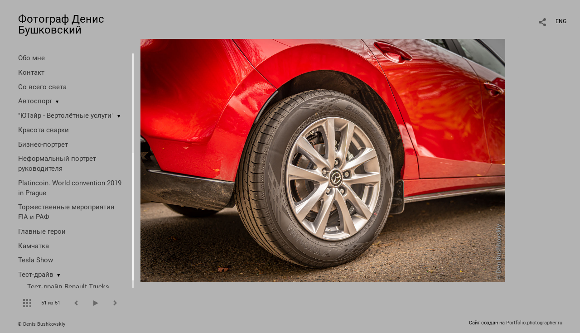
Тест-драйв (35, 274)
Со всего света (42, 87)
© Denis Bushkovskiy (41, 324)
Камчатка (33, 246)
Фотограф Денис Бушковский (61, 24)
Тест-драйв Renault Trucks (68, 287)
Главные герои (42, 231)
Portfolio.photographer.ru (534, 323)
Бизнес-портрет (43, 144)
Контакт (31, 72)
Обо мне (31, 58)
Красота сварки (43, 130)
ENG (561, 21)
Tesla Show (35, 260)
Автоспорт (35, 101)
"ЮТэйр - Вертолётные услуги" (66, 115)
